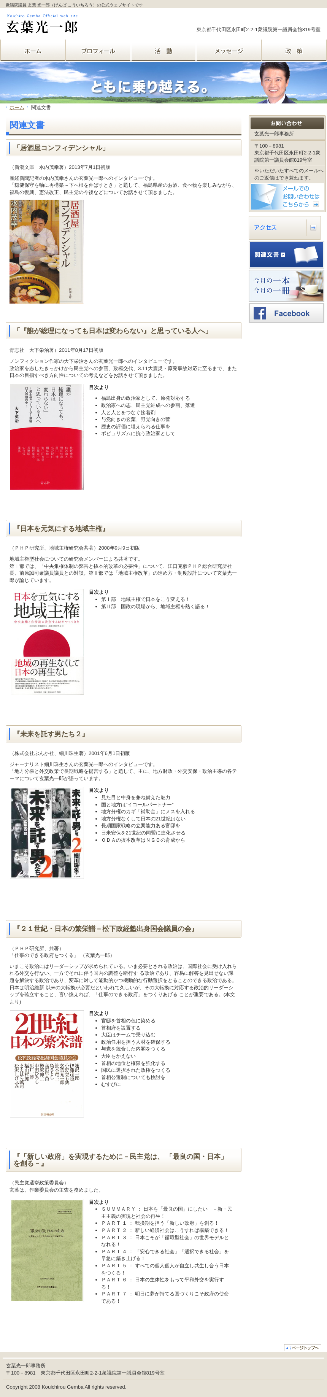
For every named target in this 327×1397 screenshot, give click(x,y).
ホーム (17, 107)
